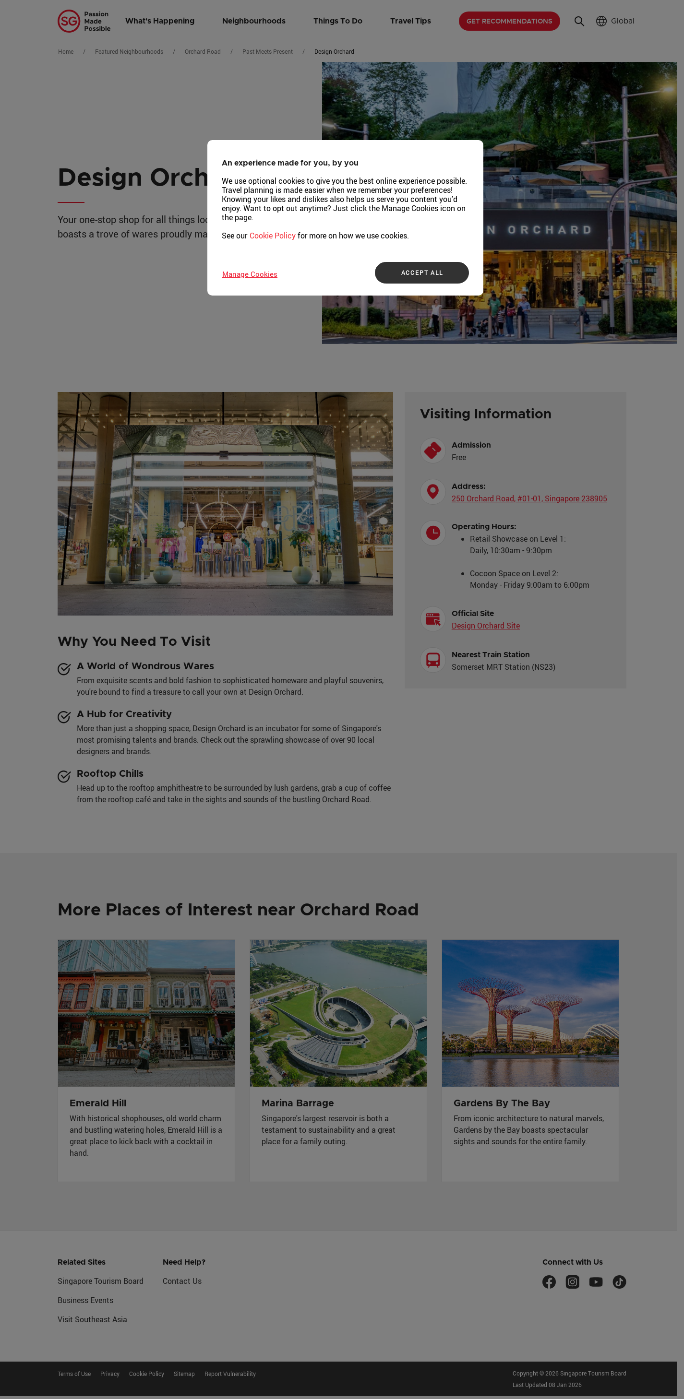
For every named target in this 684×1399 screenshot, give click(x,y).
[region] (345, 218)
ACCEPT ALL (422, 272)
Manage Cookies (249, 274)
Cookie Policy (273, 235)
